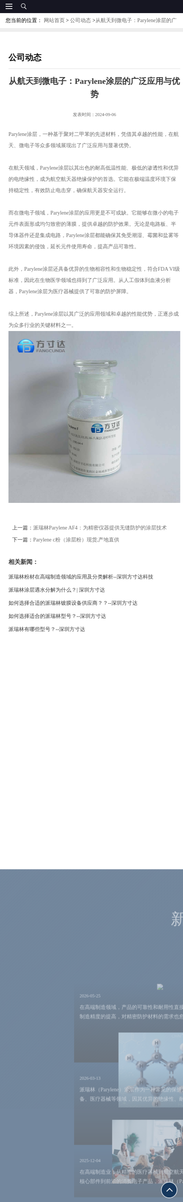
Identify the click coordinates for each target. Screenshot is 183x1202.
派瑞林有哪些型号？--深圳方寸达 (54, 629)
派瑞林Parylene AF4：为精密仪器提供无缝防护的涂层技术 (107, 528)
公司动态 (80, 20)
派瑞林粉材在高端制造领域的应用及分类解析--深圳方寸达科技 (88, 577)
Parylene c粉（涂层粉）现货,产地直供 (84, 540)
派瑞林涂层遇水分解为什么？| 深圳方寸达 (64, 590)
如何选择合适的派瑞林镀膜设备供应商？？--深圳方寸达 (80, 603)
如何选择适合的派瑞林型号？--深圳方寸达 (65, 616)
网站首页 (54, 20)
